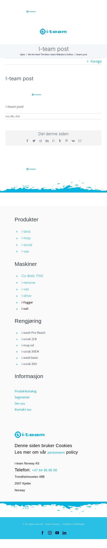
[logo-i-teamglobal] (53, 30)
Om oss (20, 403)
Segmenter (22, 397)
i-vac (25, 251)
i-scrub (27, 245)
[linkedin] (64, 533)
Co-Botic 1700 (32, 276)
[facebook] (42, 533)
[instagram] (50, 533)
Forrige (96, 61)
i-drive (26, 296)
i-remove (28, 282)
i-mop (26, 238)
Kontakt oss (23, 409)
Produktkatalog (26, 391)
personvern (56, 452)
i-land (26, 231)
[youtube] (57, 533)
